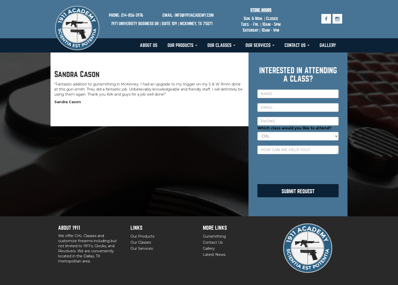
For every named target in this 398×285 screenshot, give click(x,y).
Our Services (259, 45)
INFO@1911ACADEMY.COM (194, 15)
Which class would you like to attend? (294, 128)
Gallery (328, 45)
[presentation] (296, 169)
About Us (148, 45)
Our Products (182, 45)
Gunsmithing (214, 236)
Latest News (214, 254)
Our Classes (221, 45)
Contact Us (297, 45)
